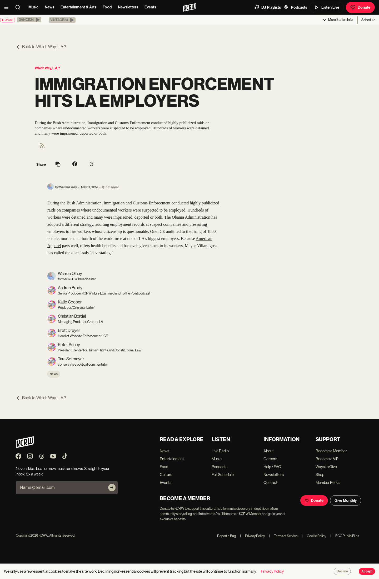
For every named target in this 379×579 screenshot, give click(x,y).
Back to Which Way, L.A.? (41, 46)
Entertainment (172, 459)
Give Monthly (346, 500)
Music (33, 7)
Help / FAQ (272, 466)
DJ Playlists (267, 7)
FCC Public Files (344, 536)
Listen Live (326, 7)
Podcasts (295, 7)
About (268, 451)
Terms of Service (283, 536)
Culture (166, 474)
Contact (270, 482)
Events (150, 7)
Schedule (368, 20)
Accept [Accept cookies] (366, 571)
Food (107, 7)
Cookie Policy (314, 536)
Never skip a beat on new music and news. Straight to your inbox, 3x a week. (62, 471)
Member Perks (328, 482)
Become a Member (331, 451)
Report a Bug (226, 536)
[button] (29, 19)
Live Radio (220, 451)
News (49, 7)
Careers (270, 459)
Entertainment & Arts (78, 7)
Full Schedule (223, 474)
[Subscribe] (112, 487)
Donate (360, 7)
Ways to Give (326, 466)
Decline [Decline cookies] (342, 571)
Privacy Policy (252, 536)
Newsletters (128, 7)
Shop (320, 474)
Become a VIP (327, 459)
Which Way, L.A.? (47, 68)
